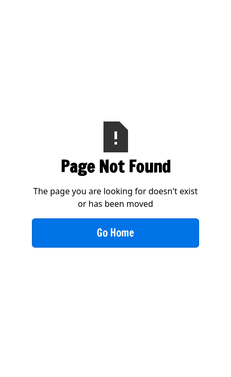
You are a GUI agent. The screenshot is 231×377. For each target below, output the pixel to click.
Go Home (115, 232)
